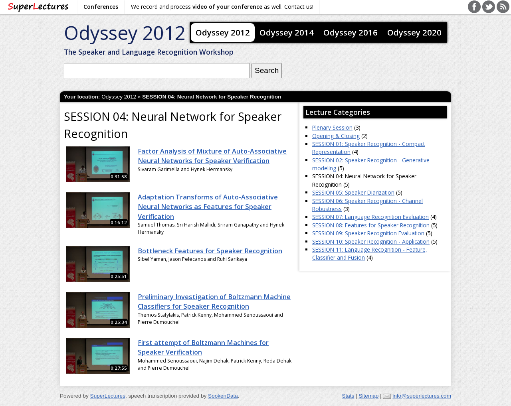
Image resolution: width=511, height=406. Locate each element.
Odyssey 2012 (125, 32)
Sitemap (368, 396)
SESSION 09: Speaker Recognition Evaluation (368, 233)
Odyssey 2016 (350, 32)
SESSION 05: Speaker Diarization (353, 192)
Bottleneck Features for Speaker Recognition (210, 250)
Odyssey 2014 (286, 32)
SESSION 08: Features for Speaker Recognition (371, 225)
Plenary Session (332, 127)
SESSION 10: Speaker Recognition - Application (371, 241)
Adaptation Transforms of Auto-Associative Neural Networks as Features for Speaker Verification (208, 207)
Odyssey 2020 (414, 32)
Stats (348, 396)
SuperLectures (107, 396)
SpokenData (223, 396)
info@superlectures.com (421, 396)
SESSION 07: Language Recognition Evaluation (370, 217)
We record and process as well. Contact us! (222, 6)
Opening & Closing (336, 136)
